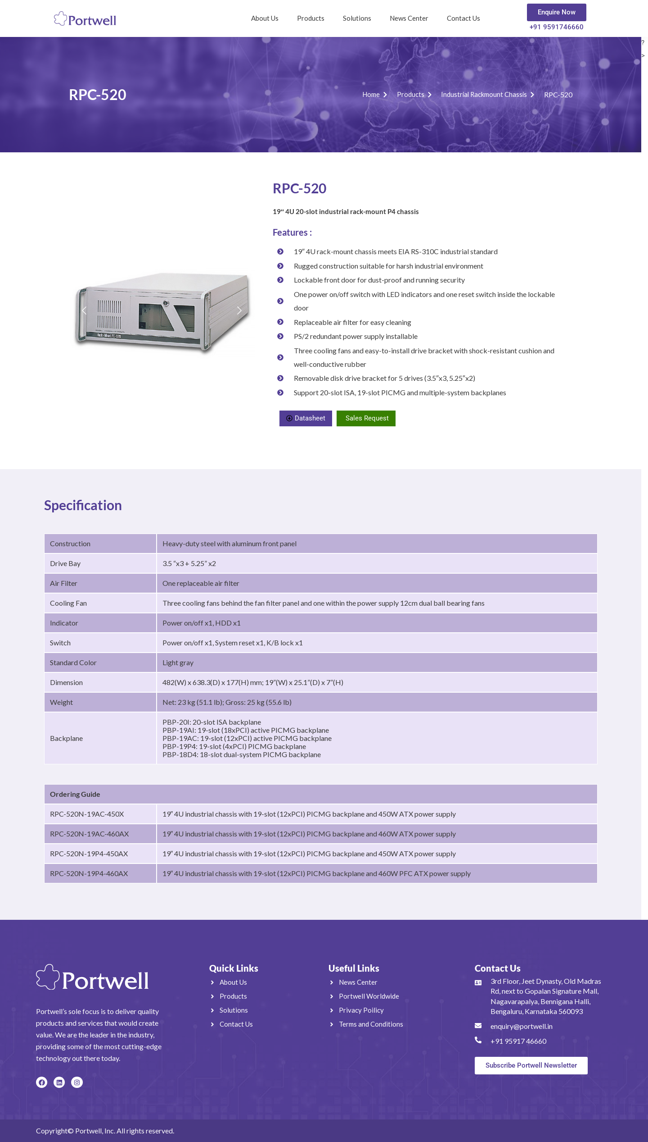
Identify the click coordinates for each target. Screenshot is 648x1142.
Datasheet (305, 418)
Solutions (357, 18)
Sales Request (367, 418)
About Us (265, 18)
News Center (409, 18)
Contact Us (463, 18)
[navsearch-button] (504, 16)
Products (310, 18)
